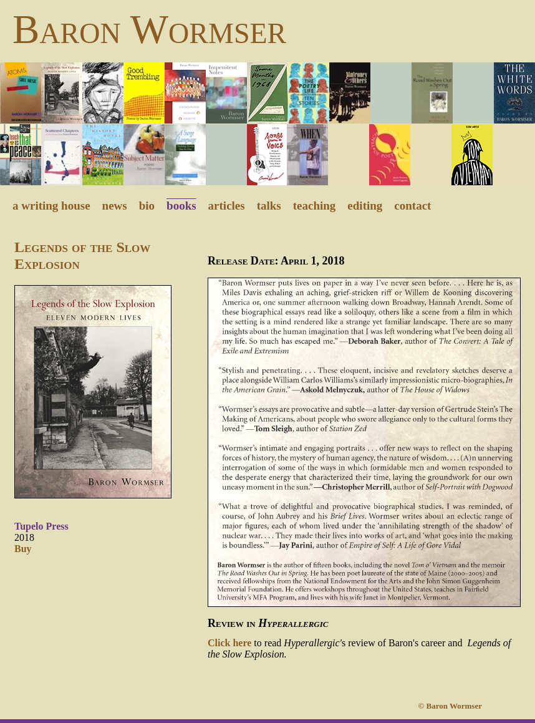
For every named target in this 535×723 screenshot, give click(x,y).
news (114, 205)
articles (226, 205)
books (181, 205)
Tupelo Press (41, 526)
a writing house (51, 205)
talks (269, 205)
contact (412, 205)
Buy (23, 548)
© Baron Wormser (459, 706)
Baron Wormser (149, 29)
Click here (229, 643)
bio (147, 205)
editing (364, 205)
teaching (314, 205)
